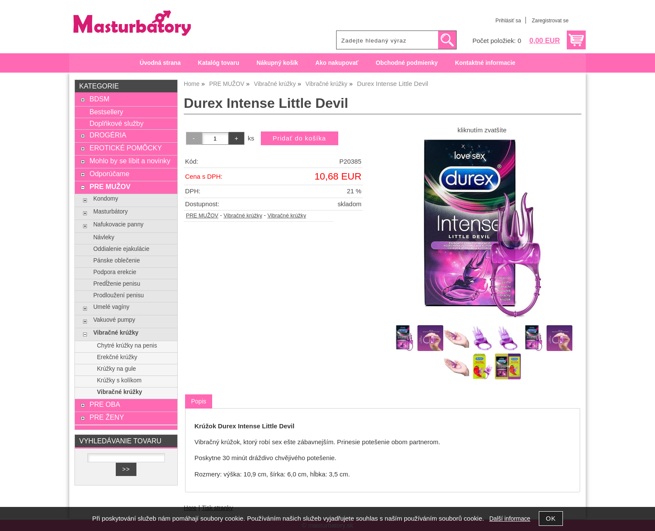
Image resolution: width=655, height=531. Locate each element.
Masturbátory (110, 211)
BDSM (99, 99)
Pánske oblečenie (116, 260)
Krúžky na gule (116, 369)
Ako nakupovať (336, 63)
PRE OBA (105, 404)
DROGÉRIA (108, 135)
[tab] (198, 401)
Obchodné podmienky (407, 63)
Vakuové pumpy (114, 320)
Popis (198, 401)
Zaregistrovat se (550, 21)
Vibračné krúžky (242, 216)
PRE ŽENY (107, 417)
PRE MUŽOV (202, 216)
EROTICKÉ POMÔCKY (126, 148)
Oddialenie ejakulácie (121, 249)
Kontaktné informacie (485, 63)
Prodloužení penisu (118, 295)
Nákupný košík (277, 63)
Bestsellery (106, 112)
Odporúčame (110, 173)
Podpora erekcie (114, 272)
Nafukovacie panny (118, 224)
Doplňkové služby (117, 123)
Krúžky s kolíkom (119, 380)
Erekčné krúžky (117, 357)
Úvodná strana (160, 63)
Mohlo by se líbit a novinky (130, 161)
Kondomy (105, 198)
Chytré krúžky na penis (127, 345)
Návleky (103, 237)
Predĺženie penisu (116, 284)
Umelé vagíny (111, 307)
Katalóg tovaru (218, 63)
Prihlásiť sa (508, 21)
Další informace (509, 519)
